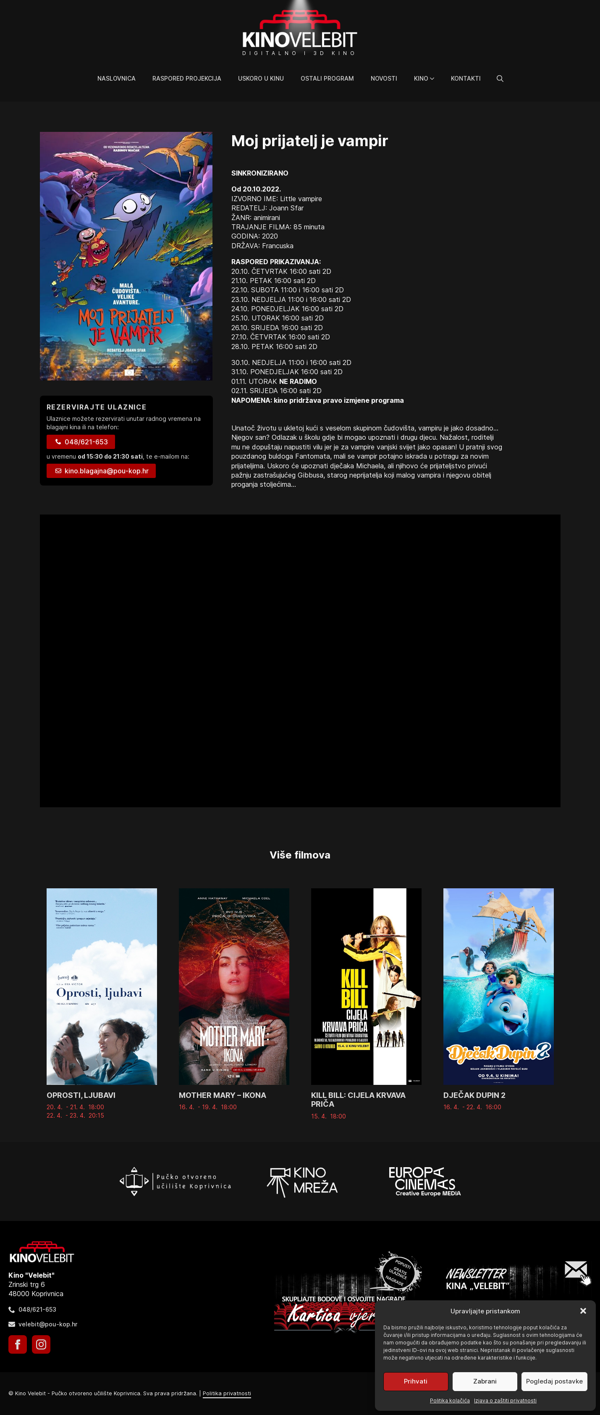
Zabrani (485, 1381)
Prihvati (415, 1381)
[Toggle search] (500, 78)
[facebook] (17, 1344)
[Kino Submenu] (435, 78)
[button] (583, 1311)
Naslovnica (116, 78)
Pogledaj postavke (554, 1381)
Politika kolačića (450, 1400)
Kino (421, 78)
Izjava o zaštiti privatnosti (505, 1400)
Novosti (384, 78)
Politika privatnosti (227, 1393)
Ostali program (327, 78)
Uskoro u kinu (261, 78)
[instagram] (41, 1344)
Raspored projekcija (186, 78)
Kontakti (466, 78)
